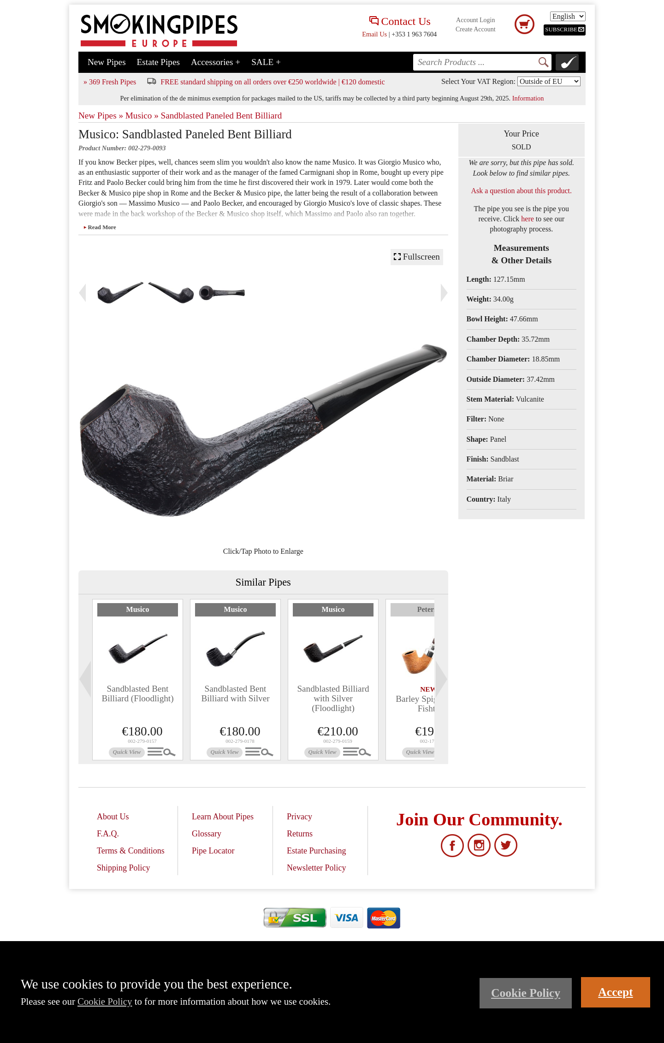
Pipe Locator (213, 850)
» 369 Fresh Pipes (109, 82)
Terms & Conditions (131, 850)
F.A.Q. (108, 833)
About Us (113, 816)
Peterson (431, 609)
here (527, 219)
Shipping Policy (123, 867)
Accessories (215, 62)
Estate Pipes (158, 62)
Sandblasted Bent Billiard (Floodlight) (137, 693)
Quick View (127, 752)
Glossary (206, 833)
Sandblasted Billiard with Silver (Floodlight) (333, 698)
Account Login (475, 20)
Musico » (142, 115)
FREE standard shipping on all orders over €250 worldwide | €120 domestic (272, 82)
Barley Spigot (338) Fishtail (431, 703)
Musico (137, 609)
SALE (266, 62)
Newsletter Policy (316, 867)
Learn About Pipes (223, 816)
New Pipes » (100, 115)
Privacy (299, 816)
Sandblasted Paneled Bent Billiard (221, 115)
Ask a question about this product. (521, 191)
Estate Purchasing (316, 850)
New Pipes (107, 62)
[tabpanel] (137, 679)
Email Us (374, 34)
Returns (300, 833)
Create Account (476, 29)
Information (528, 98)
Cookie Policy (104, 1001)
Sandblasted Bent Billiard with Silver (235, 693)
